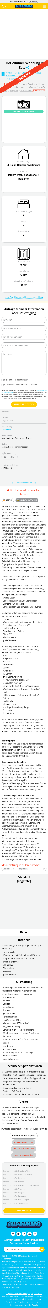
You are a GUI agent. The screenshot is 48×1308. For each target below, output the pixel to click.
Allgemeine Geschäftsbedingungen (19, 1293)
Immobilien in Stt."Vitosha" (14, 1189)
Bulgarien (14, 90)
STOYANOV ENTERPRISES (12, 1287)
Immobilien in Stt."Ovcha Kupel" (16, 1199)
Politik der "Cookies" (27, 1299)
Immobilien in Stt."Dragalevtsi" (16, 1192)
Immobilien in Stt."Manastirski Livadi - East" (21, 1185)
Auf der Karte (39, 91)
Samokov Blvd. (17, 87)
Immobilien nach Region (23, 1142)
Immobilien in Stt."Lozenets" (14, 1196)
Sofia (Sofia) (32, 87)
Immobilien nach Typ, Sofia (23, 1149)
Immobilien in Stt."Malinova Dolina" (18, 1174)
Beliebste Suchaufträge (23, 1155)
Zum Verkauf (26, 90)
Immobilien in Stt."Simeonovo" (15, 1203)
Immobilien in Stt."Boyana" (14, 1178)
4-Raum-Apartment (29, 84)
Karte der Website (31, 1305)
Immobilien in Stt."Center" (13, 1181)
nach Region (24, 1210)
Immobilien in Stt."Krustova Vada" (17, 1171)
